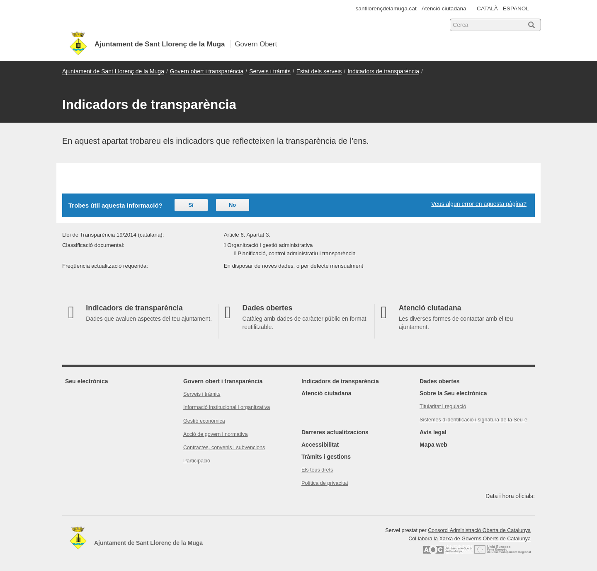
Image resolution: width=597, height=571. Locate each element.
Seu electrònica (86, 381)
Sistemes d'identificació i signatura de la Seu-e (473, 420)
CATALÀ (487, 8)
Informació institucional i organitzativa (226, 407)
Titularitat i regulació (443, 406)
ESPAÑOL (516, 8)
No (232, 205)
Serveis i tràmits (270, 71)
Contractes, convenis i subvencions (224, 447)
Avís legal (433, 432)
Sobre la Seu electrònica (453, 393)
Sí (190, 205)
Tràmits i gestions (326, 456)
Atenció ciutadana (444, 8)
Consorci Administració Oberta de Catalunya (479, 530)
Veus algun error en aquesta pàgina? (479, 204)
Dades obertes (439, 381)
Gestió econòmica (204, 421)
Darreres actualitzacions (335, 432)
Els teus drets (317, 470)
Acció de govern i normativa (215, 434)
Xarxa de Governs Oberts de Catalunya (485, 539)
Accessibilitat (320, 444)
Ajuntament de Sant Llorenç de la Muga (113, 71)
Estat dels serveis (319, 71)
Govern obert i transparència (206, 71)
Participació (196, 461)
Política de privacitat (324, 483)
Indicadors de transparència (383, 71)
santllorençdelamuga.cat (386, 8)
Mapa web (433, 444)
